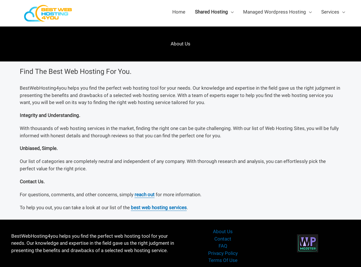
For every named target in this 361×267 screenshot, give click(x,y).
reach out (145, 194)
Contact (222, 239)
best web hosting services (159, 207)
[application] (231, 12)
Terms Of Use (222, 260)
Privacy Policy (223, 253)
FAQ (223, 246)
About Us (223, 231)
